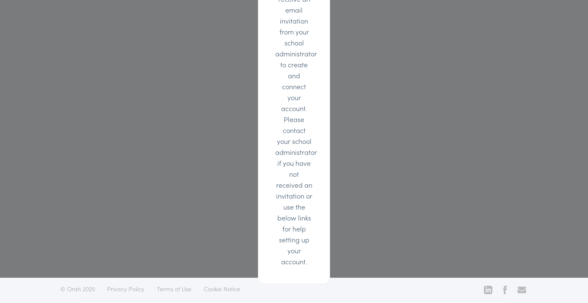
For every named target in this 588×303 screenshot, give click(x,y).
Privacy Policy (125, 288)
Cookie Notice (222, 288)
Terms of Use (174, 288)
